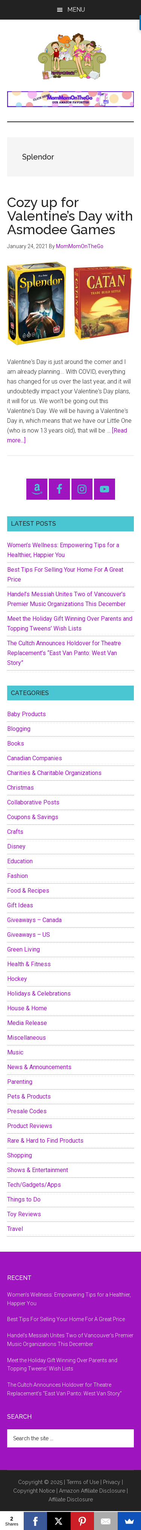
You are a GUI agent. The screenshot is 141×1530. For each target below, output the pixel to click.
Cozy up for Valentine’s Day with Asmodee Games (70, 215)
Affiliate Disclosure (71, 1499)
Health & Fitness (29, 964)
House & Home (27, 1008)
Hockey (17, 978)
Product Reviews (29, 1125)
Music (15, 1052)
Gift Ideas (20, 905)
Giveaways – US (28, 934)
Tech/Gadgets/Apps (34, 1184)
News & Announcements (39, 1067)
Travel (15, 1228)
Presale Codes (27, 1111)
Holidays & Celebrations (39, 993)
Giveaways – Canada (34, 920)
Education (20, 861)
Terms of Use (83, 1482)
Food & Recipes (28, 890)
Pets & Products (29, 1096)
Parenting (19, 1081)
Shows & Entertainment (37, 1170)
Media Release (27, 1023)
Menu (76, 9)
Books (15, 743)
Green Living (23, 949)
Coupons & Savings (32, 817)
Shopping (19, 1155)
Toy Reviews (24, 1214)
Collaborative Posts (33, 802)
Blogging (18, 728)
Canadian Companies (34, 758)
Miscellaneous (26, 1037)
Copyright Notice (34, 1491)
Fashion (17, 875)
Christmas (20, 787)
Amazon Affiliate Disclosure (92, 1491)
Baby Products (26, 714)
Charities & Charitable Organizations (54, 773)
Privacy (111, 1482)
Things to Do (24, 1199)
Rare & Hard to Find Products (45, 1140)
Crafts (15, 831)
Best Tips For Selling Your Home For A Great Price (66, 1319)
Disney (16, 846)
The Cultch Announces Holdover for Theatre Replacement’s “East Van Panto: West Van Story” (64, 653)
